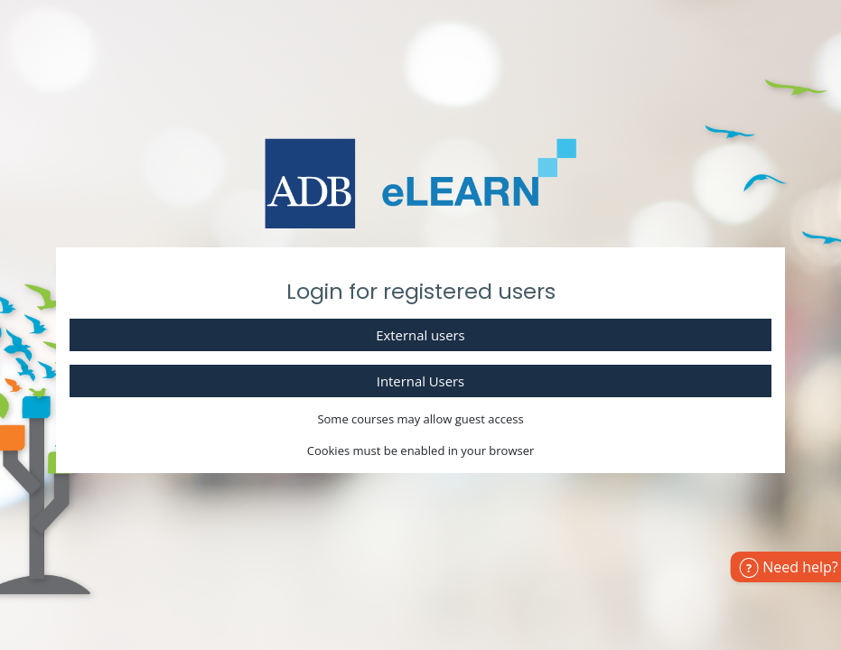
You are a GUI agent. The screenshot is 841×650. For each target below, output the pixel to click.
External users (420, 335)
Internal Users (420, 381)
